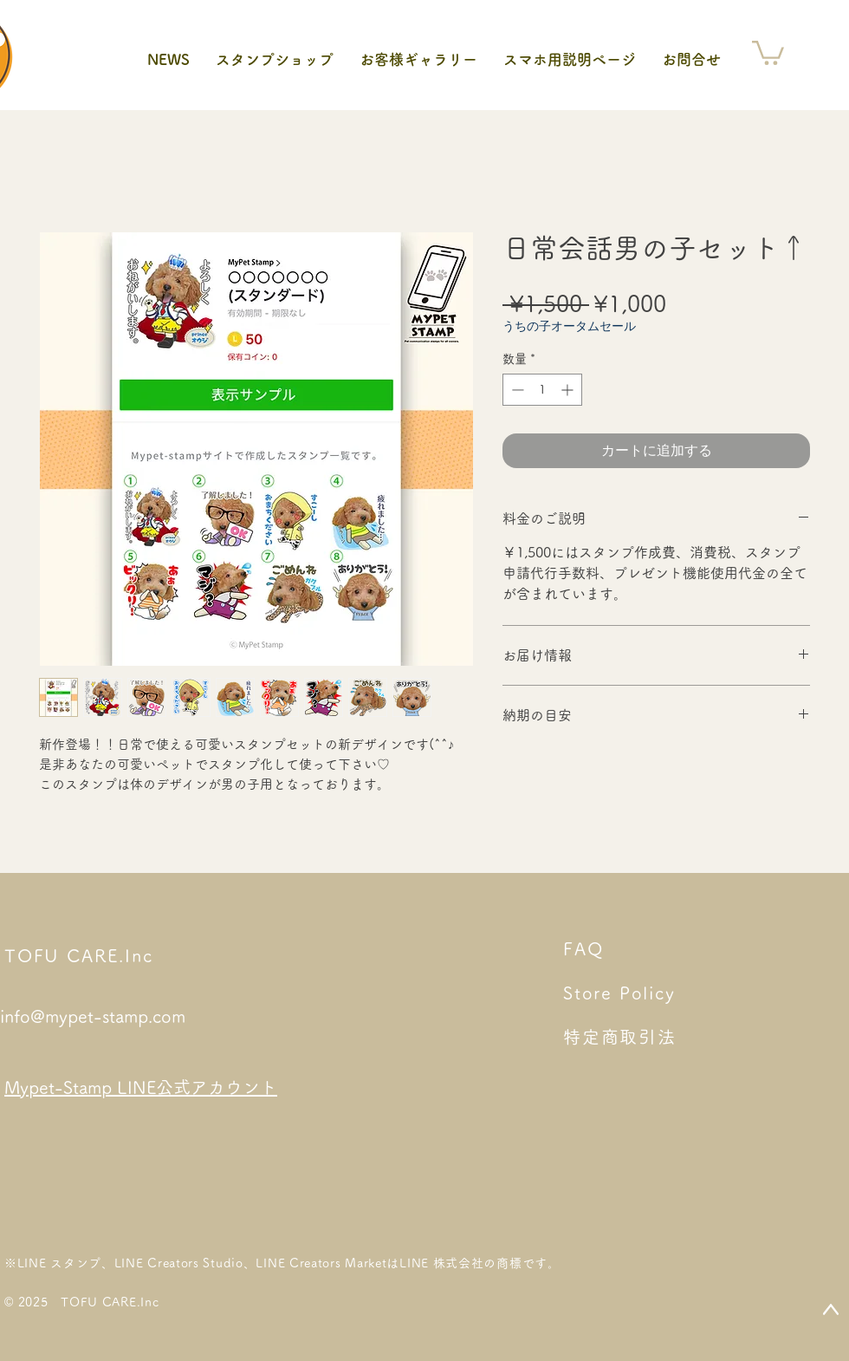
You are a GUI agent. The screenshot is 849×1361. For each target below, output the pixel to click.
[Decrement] (516, 389)
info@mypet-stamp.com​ (92, 1016)
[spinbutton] (542, 389)
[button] (768, 51)
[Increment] (569, 389)
